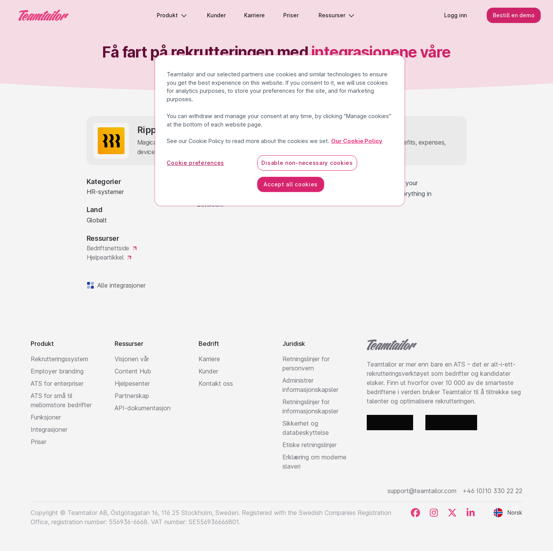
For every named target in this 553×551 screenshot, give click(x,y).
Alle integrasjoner (120, 285)
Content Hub (133, 371)
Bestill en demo (514, 15)
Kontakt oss (216, 383)
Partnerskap (132, 396)
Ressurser (336, 15)
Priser (38, 442)
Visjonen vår (132, 359)
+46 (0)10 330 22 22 (492, 491)
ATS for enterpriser (57, 383)
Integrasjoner (49, 429)
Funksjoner (46, 417)
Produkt (172, 15)
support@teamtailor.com (421, 491)
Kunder (208, 371)
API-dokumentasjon (143, 408)
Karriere (209, 359)
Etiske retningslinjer (309, 445)
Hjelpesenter (132, 383)
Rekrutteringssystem (59, 359)
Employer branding (57, 371)
